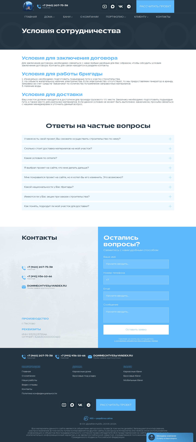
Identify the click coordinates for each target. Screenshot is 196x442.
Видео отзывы (29, 385)
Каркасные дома (82, 371)
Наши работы (29, 380)
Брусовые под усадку (84, 376)
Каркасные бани (132, 371)
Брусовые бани (132, 376)
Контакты (163, 17)
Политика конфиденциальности (39, 393)
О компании (89, 17)
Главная (30, 17)
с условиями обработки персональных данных (136, 341)
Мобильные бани (133, 380)
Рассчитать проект (155, 6)
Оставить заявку (136, 329)
